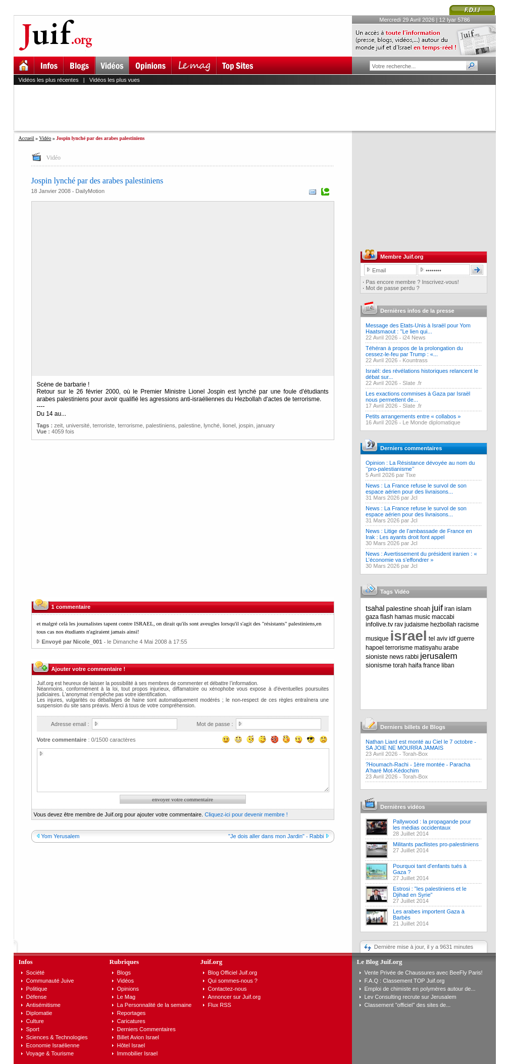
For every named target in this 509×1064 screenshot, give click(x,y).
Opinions (128, 989)
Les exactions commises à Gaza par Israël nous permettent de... (418, 397)
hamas (404, 616)
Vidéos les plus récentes (49, 80)
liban (447, 665)
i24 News (413, 337)
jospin (246, 425)
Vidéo (45, 138)
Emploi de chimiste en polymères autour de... (420, 989)
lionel (229, 425)
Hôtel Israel (131, 1045)
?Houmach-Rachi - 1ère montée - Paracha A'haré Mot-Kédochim (418, 767)
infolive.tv (379, 624)
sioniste (377, 656)
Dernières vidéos (402, 807)
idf (452, 638)
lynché (211, 425)
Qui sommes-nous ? (233, 981)
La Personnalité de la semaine (154, 1005)
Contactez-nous (227, 989)
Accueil (26, 138)
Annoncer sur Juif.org (234, 997)
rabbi (412, 656)
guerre (466, 638)
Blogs (124, 973)
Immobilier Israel (137, 1053)
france (431, 665)
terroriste (104, 425)
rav (398, 624)
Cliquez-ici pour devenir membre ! (246, 814)
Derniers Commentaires (146, 1029)
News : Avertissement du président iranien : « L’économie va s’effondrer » (421, 557)
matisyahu (428, 647)
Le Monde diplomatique (431, 422)
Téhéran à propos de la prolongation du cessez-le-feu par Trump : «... (414, 351)
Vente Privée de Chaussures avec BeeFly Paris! (424, 973)
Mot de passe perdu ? (392, 288)
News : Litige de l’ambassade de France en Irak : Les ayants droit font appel (419, 534)
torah (399, 665)
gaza (372, 616)
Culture (35, 1021)
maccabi (443, 616)
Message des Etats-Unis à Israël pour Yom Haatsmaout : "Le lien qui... (418, 328)
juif (437, 608)
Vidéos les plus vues (114, 80)
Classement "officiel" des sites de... (408, 1005)
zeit (58, 425)
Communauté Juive (50, 981)
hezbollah (443, 624)
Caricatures (131, 1021)
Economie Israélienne (53, 1045)
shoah (422, 608)
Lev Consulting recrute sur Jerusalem (410, 997)
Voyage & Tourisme (50, 1053)
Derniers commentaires (411, 448)
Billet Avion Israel (138, 1037)
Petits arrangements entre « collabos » (413, 416)
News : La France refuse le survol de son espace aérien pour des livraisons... (416, 488)
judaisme (416, 624)
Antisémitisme (43, 1005)
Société (35, 973)
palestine (189, 425)
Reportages (131, 1013)
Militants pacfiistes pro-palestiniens (436, 844)
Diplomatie (39, 1013)
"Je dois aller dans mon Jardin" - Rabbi (276, 836)
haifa (415, 665)
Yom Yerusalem (60, 836)
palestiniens (160, 425)
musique (377, 638)
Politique (36, 989)
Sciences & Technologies (57, 1037)
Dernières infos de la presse (417, 311)
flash (386, 616)
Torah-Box (415, 754)
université (77, 425)
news (396, 656)
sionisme (378, 665)
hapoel (375, 647)
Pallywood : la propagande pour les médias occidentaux (432, 824)
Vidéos (125, 981)
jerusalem (438, 656)
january (266, 425)
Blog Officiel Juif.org (233, 973)
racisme (468, 624)
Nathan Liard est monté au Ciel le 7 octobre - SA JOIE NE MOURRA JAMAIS (421, 745)
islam (463, 608)
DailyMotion (90, 191)
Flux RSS (219, 1005)
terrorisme (130, 425)
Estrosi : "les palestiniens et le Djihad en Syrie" (430, 892)
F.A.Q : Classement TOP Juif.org (405, 981)
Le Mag (126, 997)
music (422, 616)
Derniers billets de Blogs (412, 727)
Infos (26, 961)
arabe (451, 647)
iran (449, 608)
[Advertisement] (259, 107)
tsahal (375, 608)
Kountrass (415, 360)
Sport (32, 1029)
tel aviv (438, 638)
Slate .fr (412, 383)
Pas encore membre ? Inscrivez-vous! (412, 282)
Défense (36, 997)
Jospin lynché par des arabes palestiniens (97, 180)
